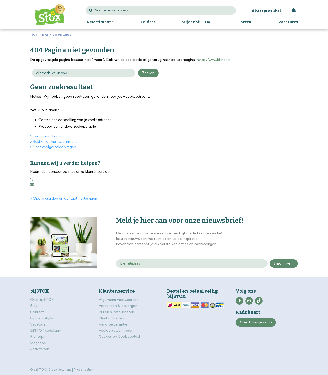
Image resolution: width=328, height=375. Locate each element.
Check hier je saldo (256, 322)
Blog (34, 306)
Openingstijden (42, 318)
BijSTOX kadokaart (46, 330)
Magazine (38, 343)
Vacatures (38, 324)
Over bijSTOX (42, 299)
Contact (37, 312)
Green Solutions (59, 370)
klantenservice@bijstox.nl (32, 185)
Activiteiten (39, 349)
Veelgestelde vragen (116, 330)
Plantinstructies (111, 318)
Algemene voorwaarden (119, 299)
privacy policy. (274, 233)
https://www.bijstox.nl (214, 59)
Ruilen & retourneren (116, 312)
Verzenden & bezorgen (118, 306)
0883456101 (31, 179)
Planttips (37, 336)
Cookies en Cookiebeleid (119, 336)
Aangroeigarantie (113, 324)
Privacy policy (83, 370)
